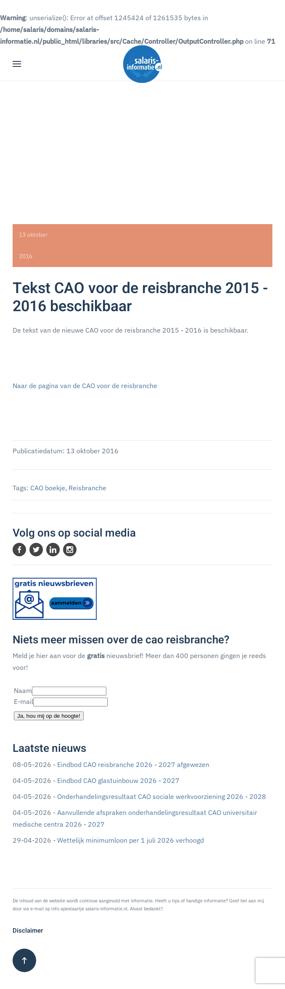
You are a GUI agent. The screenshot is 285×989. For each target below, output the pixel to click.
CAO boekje (47, 488)
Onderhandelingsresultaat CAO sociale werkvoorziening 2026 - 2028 (161, 796)
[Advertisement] (142, 144)
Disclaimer (28, 930)
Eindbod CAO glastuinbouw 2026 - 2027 (118, 780)
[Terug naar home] (142, 64)
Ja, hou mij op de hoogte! (48, 716)
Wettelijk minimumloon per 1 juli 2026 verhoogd (130, 840)
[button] (17, 64)
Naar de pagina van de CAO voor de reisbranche (85, 385)
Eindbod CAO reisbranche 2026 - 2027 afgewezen (133, 764)
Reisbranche (87, 488)
